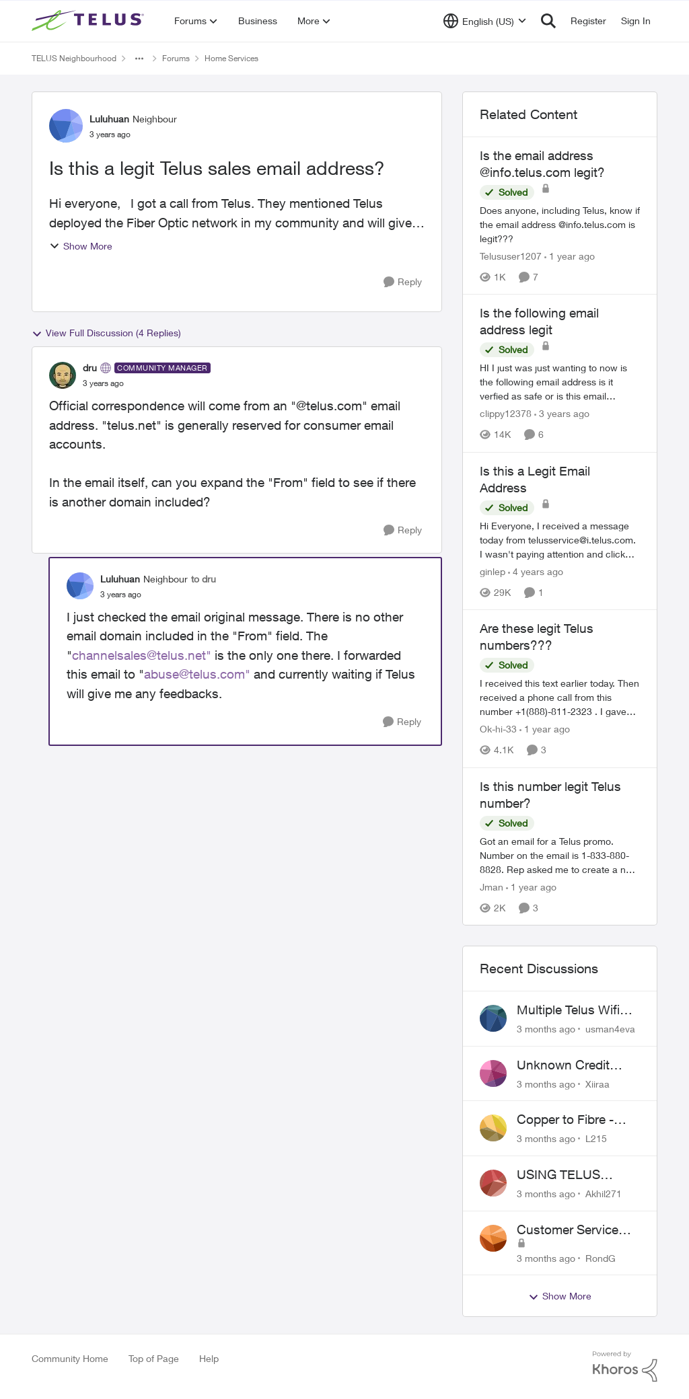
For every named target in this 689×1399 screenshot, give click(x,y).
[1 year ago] (569, 256)
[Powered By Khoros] (625, 1366)
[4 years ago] (535, 571)
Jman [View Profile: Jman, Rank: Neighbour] (491, 887)
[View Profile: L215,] (493, 1127)
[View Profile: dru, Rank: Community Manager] (62, 375)
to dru (203, 578)
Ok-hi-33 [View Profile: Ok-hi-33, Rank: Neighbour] (498, 729)
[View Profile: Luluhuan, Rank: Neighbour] (66, 126)
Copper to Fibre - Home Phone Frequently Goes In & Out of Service (577, 1120)
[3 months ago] (546, 1029)
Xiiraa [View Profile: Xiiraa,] (597, 1083)
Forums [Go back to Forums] (176, 58)
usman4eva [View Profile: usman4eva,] (610, 1028)
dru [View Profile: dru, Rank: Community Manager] (90, 367)
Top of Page (154, 1358)
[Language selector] (484, 20)
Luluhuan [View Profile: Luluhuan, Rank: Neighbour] (109, 118)
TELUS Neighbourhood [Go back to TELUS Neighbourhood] (74, 58)
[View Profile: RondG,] (493, 1238)
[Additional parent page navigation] (139, 58)
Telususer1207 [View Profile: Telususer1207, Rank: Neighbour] (511, 256)
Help (209, 1358)
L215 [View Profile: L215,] (596, 1138)
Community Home (70, 1358)
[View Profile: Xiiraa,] (493, 1073)
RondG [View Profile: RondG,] (600, 1257)
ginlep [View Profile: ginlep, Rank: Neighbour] (492, 571)
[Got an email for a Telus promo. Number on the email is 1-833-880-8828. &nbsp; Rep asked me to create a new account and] (560, 855)
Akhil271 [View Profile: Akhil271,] (603, 1193)
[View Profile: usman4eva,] (493, 1018)
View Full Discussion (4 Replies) (106, 333)
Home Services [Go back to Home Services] (231, 58)
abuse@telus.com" (197, 674)
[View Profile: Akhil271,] (493, 1183)
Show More (80, 246)
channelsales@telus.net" (141, 655)
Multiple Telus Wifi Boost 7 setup (568, 1010)
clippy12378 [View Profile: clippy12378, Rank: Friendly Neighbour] (506, 414)
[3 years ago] (561, 414)
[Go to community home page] (89, 21)
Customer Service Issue (567, 1230)
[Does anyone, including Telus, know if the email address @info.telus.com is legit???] (560, 224)
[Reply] (403, 282)
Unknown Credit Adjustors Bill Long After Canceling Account (570, 1065)
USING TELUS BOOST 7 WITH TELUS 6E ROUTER (574, 1175)
